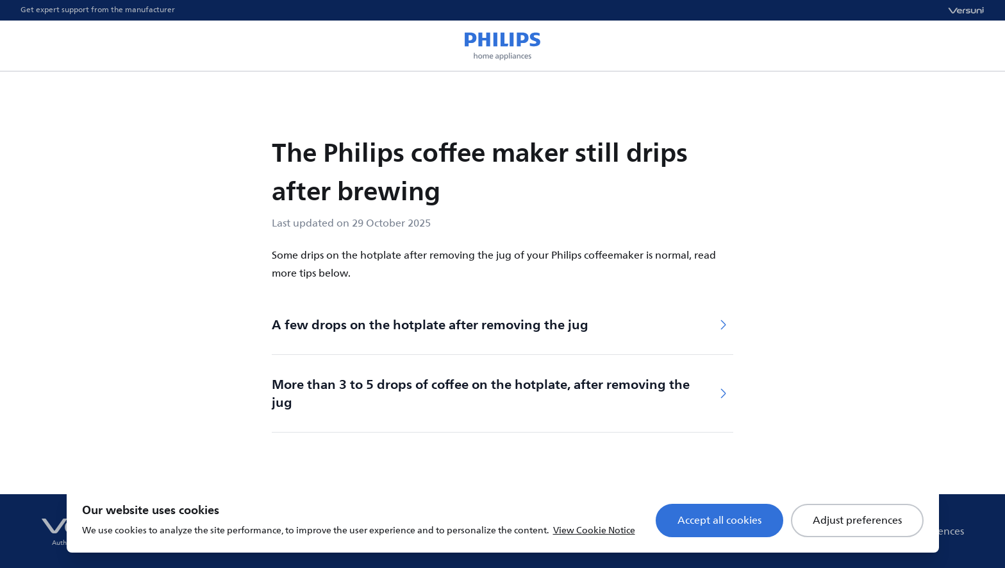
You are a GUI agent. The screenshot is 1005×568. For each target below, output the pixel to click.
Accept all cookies (719, 520)
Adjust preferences (857, 520)
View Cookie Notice (594, 530)
